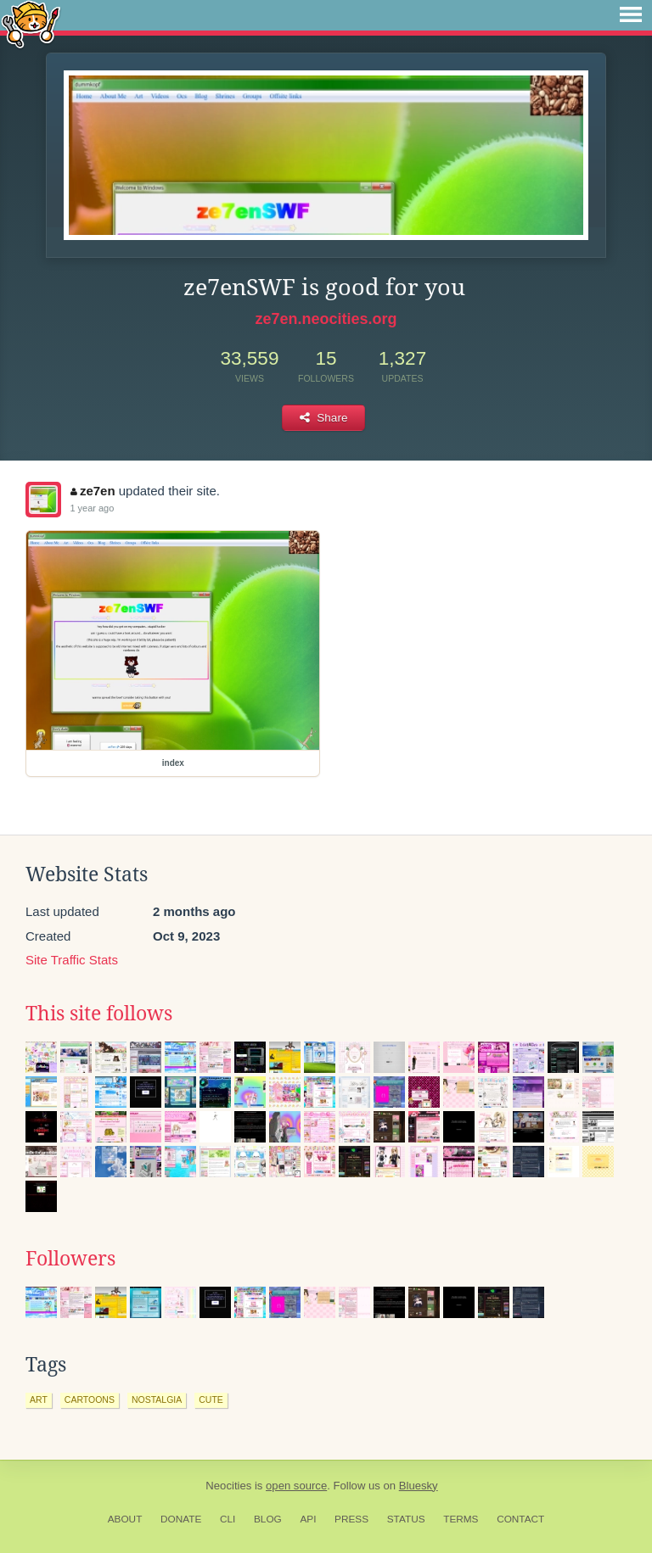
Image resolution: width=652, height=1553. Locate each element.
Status (406, 1519)
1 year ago (92, 508)
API (308, 1519)
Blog (268, 1519)
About (125, 1519)
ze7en (92, 490)
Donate (180, 1519)
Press (351, 1519)
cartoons (90, 1399)
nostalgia (157, 1399)
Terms (460, 1519)
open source (296, 1485)
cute (211, 1399)
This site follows (98, 1014)
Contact (520, 1519)
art (39, 1399)
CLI (227, 1519)
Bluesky (418, 1485)
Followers (70, 1259)
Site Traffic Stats (71, 959)
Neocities (228, 1485)
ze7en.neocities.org (325, 318)
